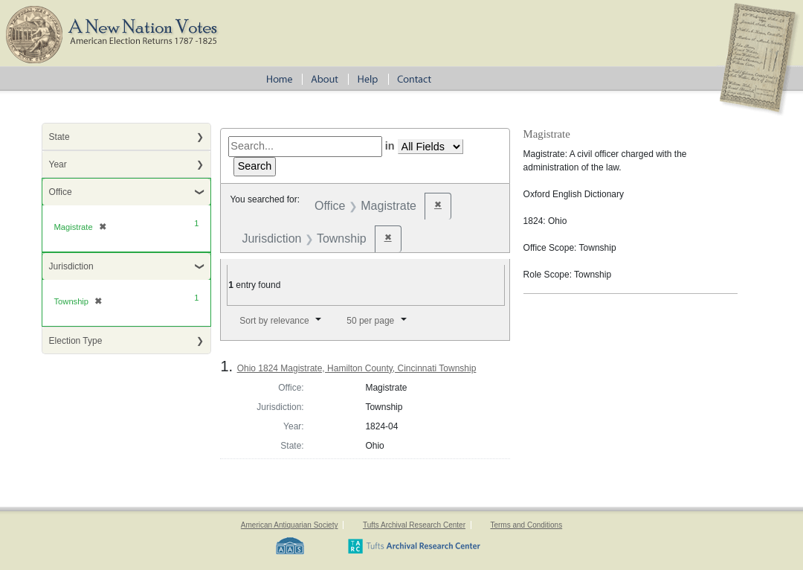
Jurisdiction (71, 266)
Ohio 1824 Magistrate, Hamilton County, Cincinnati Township (357, 368)
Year (58, 164)
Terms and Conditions (526, 525)
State (59, 137)
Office (60, 192)
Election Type (76, 341)
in (390, 146)
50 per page (370, 321)
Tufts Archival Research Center (414, 525)
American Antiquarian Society (289, 525)
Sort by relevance (274, 321)
